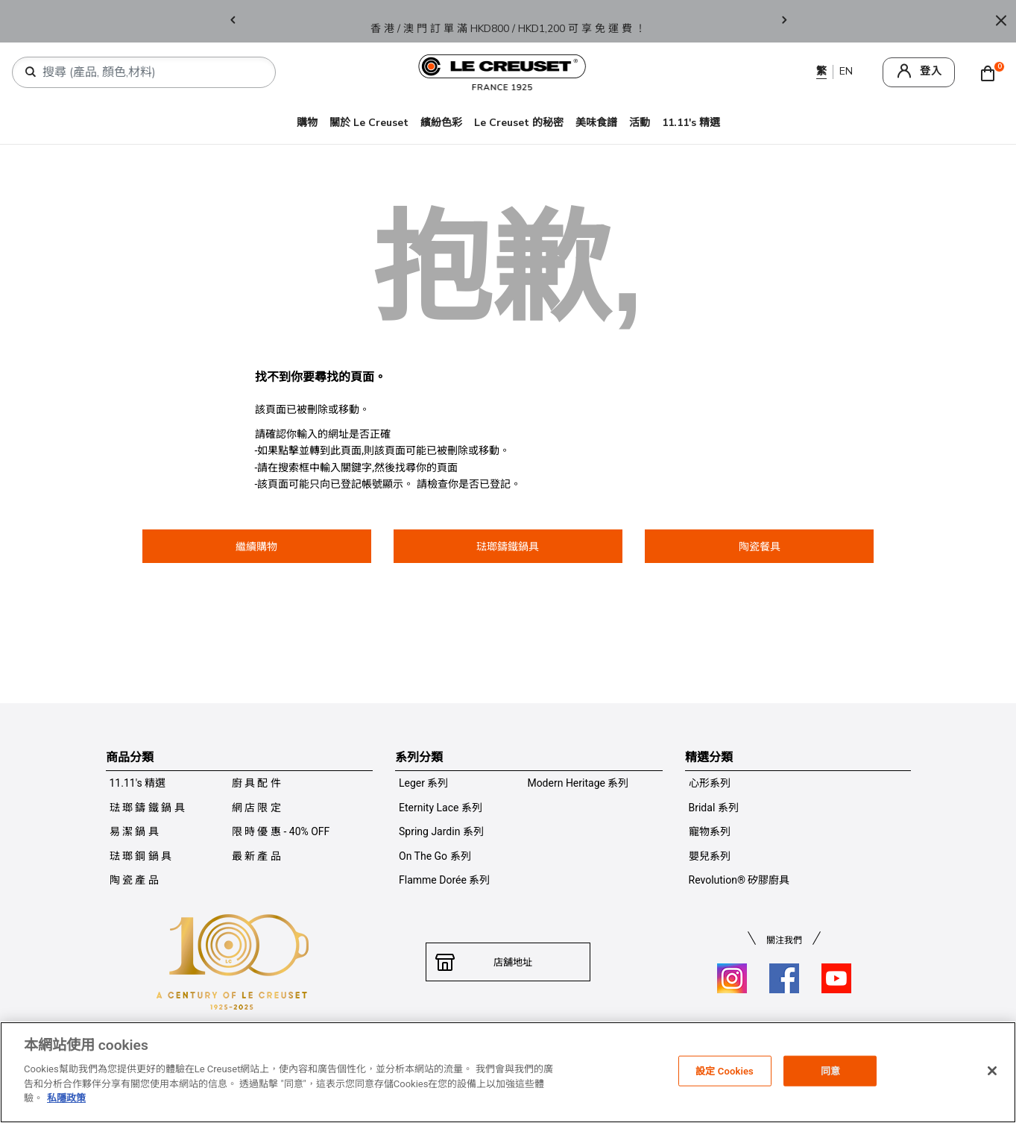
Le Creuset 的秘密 (519, 123)
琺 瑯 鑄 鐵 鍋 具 (147, 808)
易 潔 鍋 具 (134, 831)
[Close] (1001, 21)
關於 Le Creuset (368, 123)
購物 (307, 123)
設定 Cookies (724, 1070)
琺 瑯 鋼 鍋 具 (141, 856)
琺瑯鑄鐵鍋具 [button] (507, 547)
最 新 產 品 (256, 856)
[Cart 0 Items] (991, 72)
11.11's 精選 (691, 123)
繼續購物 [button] (256, 547)
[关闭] (992, 1070)
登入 (931, 71)
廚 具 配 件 (256, 783)
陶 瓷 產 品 (134, 880)
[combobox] (150, 72)
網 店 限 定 (256, 808)
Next (784, 21)
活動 (639, 123)
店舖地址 (508, 962)
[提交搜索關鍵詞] (31, 72)
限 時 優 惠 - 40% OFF (281, 831)
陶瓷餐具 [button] (759, 547)
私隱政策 (66, 1098)
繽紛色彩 (441, 123)
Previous (233, 21)
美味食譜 (596, 123)
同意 (830, 1070)
